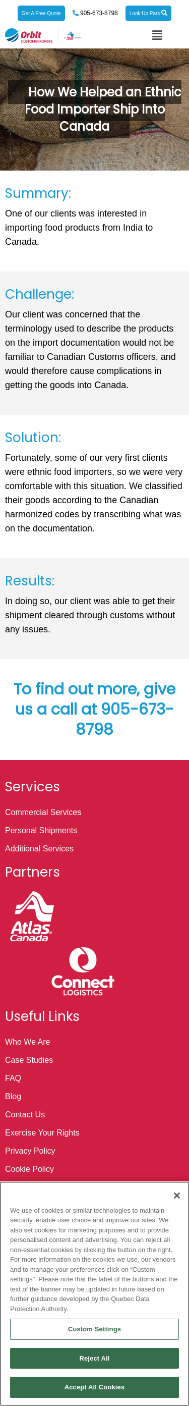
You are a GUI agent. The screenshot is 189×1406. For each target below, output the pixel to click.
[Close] (177, 1195)
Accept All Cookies (95, 1387)
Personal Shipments (41, 830)
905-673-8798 (98, 13)
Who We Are (27, 1042)
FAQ (13, 1078)
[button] (157, 35)
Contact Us (25, 1114)
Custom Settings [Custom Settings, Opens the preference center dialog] (94, 1329)
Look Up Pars (148, 13)
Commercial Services (43, 812)
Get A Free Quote (41, 13)
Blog (13, 1096)
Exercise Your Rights (42, 1132)
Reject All (94, 1358)
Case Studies (29, 1060)
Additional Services (39, 848)
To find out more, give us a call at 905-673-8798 (94, 709)
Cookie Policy (29, 1169)
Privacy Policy (30, 1151)
